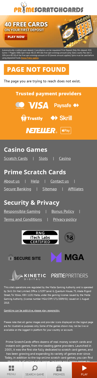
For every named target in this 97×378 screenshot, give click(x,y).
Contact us (59, 181)
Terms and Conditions (23, 219)
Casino (65, 158)
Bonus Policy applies (30, 58)
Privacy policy (65, 219)
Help (35, 181)
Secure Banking (17, 188)
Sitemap (49, 188)
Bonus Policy (62, 211)
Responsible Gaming (22, 211)
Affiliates (76, 188)
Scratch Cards (16, 158)
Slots (43, 158)
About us (12, 181)
